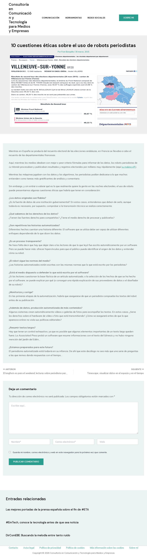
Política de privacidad (49, 547)
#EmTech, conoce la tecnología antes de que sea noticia (44, 522)
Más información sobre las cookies (104, 547)
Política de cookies (74, 547)
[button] (128, 18)
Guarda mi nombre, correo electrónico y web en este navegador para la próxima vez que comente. (60, 453)
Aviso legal (30, 547)
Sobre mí (130, 547)
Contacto (17, 547)
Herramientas (73, 18)
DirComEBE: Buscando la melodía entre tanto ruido (40, 535)
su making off (129, 166)
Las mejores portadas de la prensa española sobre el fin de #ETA (50, 509)
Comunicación (50, 18)
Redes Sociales (97, 18)
